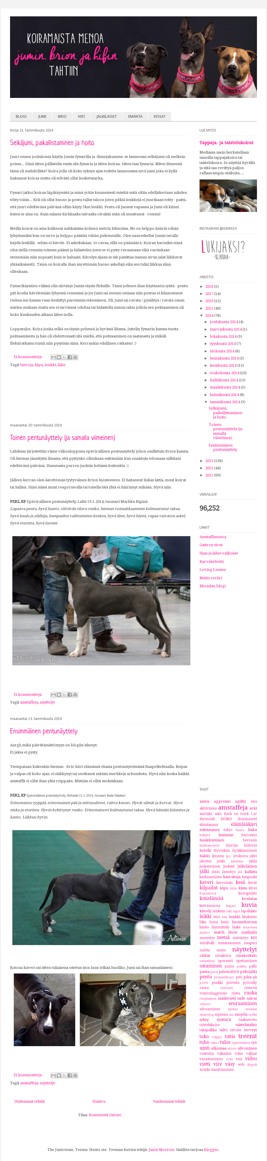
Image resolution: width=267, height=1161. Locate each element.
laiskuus (219, 911)
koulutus (249, 899)
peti (239, 977)
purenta (233, 983)
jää (240, 872)
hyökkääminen (245, 851)
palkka (242, 966)
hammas (225, 835)
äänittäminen (222, 1070)
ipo (228, 856)
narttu (205, 950)
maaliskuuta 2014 (225, 387)
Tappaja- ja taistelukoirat (227, 142)
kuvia (249, 904)
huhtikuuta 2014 (224, 380)
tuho (204, 1042)
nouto (221, 950)
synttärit (224, 1019)
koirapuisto (248, 893)
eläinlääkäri (244, 824)
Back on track (236, 814)
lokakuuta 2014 (223, 336)
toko (204, 1036)
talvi (223, 1030)
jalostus (205, 861)
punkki (217, 983)
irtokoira (240, 856)
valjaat (251, 1054)
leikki (205, 916)
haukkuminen (212, 840)
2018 (209, 286)
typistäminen (241, 1042)
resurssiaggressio (213, 993)
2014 (209, 315)
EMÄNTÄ (135, 116)
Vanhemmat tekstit (169, 1101)
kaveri (206, 882)
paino (229, 966)
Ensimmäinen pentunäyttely (44, 731)
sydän (252, 1014)
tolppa (217, 1037)
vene (229, 1059)
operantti (225, 961)
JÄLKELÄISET (106, 116)
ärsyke (205, 1070)
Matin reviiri (211, 578)
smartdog (207, 1014)
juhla (253, 861)
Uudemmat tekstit (29, 1101)
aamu (204, 801)
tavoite (235, 1030)
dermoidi (207, 819)
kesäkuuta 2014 (223, 365)
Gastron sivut (211, 545)
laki (229, 911)
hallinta (205, 835)
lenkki (50, 365)
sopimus (221, 1015)
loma (214, 922)
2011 (209, 475)
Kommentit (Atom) (105, 1115)
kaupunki (249, 877)
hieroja (26, 365)
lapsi (236, 911)
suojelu (241, 1014)
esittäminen (210, 830)
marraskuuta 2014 (226, 329)
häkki (205, 856)
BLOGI (21, 116)
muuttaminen (229, 943)
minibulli (207, 943)
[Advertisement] (99, 395)
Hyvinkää (222, 851)
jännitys (228, 872)
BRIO (62, 116)
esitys (227, 830)
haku (252, 830)
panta (205, 971)
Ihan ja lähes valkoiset (219, 553)
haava (240, 830)
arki (253, 808)
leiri (217, 917)
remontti (226, 988)
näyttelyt (47, 702)
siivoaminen (210, 1009)
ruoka (250, 993)
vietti (205, 1064)
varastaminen (211, 1059)
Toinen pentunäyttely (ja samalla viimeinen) (62, 438)
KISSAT (160, 116)
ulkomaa (219, 1048)
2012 (209, 468)
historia (250, 845)
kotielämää (211, 898)
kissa (243, 888)
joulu (221, 861)
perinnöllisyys (224, 977)
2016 (209, 301)
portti (204, 982)
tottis (230, 1036)
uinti (205, 1048)
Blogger (211, 1150)
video (251, 1058)
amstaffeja (29, 702)
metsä (223, 937)
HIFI (81, 116)
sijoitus (233, 1009)
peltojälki (248, 971)
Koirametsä (208, 893)
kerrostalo (224, 883)
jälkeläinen (247, 866)
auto (218, 814)
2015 (209, 308)
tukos (215, 1042)
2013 (209, 461)
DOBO (226, 819)
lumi (225, 922)
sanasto (205, 1004)
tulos (225, 1042)
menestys (207, 938)
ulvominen (247, 1048)
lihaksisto (249, 917)
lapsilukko (249, 911)
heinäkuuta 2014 (224, 358)
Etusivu (98, 1101)
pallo (253, 966)
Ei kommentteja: (28, 357)
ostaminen (211, 966)
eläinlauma (209, 825)
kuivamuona (210, 906)
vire (217, 1064)
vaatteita (207, 1054)
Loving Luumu (213, 569)
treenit (247, 1036)
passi (214, 971)
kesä (240, 882)
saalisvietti (227, 998)
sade (241, 998)
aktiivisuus (208, 808)
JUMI (42, 116)
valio (239, 1054)
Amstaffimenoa (213, 537)
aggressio (222, 801)
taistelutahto (246, 1025)
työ (254, 1042)
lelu (224, 917)
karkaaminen (211, 877)
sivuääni (251, 1009)
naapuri (250, 943)
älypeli (252, 1064)
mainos (205, 932)
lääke (236, 927)
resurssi (250, 988)
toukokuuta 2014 (225, 373)
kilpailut (209, 887)
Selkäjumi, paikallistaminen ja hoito (52, 143)
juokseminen (210, 866)
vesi (239, 1059)
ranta (204, 988)
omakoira (223, 956)
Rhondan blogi (213, 586)
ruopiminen (208, 998)
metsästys (240, 938)
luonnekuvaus (244, 922)
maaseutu (250, 927)
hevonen (250, 840)
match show (226, 932)
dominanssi (247, 819)
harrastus (249, 835)
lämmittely (220, 927)
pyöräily (250, 983)
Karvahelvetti (212, 561)
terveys (250, 1030)
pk (255, 977)
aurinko (206, 814)
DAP (254, 814)
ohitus (205, 955)
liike (61, 365)
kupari (231, 905)
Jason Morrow (161, 1150)
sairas (252, 998)
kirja (233, 888)
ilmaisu (218, 856)
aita (254, 801)
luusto (204, 927)
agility (240, 801)
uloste (232, 1048)
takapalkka (208, 1030)
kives (253, 888)
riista (235, 993)
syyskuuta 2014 (223, 343)
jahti (253, 856)
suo (231, 1014)
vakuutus (224, 1054)
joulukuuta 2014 (224, 322)
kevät (252, 883)
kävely (205, 911)
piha (247, 977)
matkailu (249, 932)
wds (241, 1065)
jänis (216, 872)
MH (254, 938)
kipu (39, 365)
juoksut (229, 866)
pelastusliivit (229, 972)
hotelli (205, 850)
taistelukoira (210, 1025)
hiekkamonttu (209, 845)
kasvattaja (232, 877)
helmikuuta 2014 (225, 395)
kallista (251, 872)
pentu (206, 977)
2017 (209, 293)
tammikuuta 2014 (225, 402)
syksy (204, 1019)
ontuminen (207, 961)
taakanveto (248, 1020)
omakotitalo (246, 955)
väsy (230, 1064)
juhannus (237, 861)
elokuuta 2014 (222, 351)
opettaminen (246, 961)
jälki (204, 871)
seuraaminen (243, 1003)
